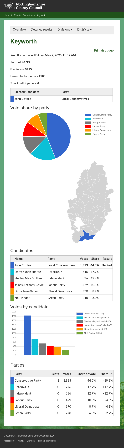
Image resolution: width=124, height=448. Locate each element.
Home (8, 15)
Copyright (31, 441)
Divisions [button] (64, 29)
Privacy (20, 441)
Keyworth (41, 15)
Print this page (104, 50)
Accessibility (9, 441)
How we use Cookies (47, 441)
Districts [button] (84, 29)
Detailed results (41, 29)
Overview (19, 29)
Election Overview (24, 15)
